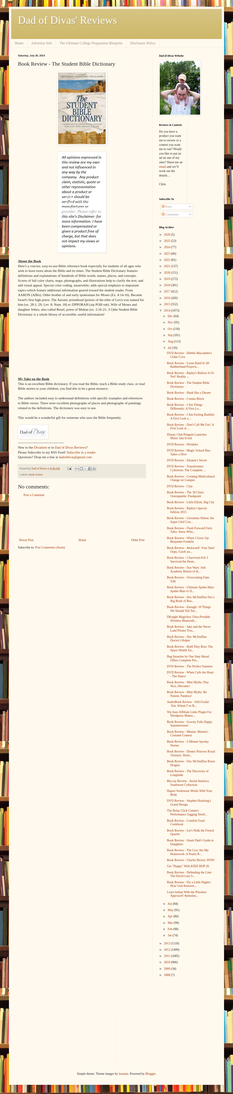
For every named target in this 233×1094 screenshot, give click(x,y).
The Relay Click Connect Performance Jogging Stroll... (187, 812)
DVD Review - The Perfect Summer (190, 666)
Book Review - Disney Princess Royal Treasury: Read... (191, 753)
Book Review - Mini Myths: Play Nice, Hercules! (188, 684)
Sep (170, 335)
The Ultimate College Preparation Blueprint (91, 43)
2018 (167, 285)
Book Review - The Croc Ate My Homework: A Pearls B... (188, 852)
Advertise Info (41, 43)
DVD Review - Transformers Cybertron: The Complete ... (186, 468)
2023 (167, 253)
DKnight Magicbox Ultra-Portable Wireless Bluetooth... (188, 618)
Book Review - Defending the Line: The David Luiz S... (189, 874)
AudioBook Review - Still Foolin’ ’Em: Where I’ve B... (188, 703)
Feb (170, 929)
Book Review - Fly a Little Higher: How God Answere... (189, 884)
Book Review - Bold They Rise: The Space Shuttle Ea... (190, 648)
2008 (167, 975)
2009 (167, 968)
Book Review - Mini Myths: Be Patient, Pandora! (187, 694)
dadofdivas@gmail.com (75, 457)
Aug (171, 341)
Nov (171, 322)
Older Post (138, 540)
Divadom (40, 447)
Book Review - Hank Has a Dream (189, 392)
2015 (167, 304)
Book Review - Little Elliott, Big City (190, 502)
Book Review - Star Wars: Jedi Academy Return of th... (186, 569)
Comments (170, 214)
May (171, 910)
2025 (167, 241)
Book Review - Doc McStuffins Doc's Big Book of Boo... (191, 599)
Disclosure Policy (142, 43)
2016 (167, 298)
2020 (167, 272)
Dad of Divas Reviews (70, 447)
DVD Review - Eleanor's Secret (187, 460)
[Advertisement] (82, 518)
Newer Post (26, 540)
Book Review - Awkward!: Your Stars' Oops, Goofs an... (191, 549)
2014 (167, 310)
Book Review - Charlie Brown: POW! (191, 860)
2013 (167, 943)
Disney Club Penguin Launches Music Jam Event (187, 436)
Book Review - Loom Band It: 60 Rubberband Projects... (188, 365)
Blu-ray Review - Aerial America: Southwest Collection (188, 783)
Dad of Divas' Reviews (67, 20)
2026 (167, 234)
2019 (167, 279)
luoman (123, 1073)
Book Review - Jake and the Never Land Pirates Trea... (189, 628)
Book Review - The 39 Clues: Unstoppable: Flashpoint (185, 494)
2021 (167, 266)
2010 (167, 962)
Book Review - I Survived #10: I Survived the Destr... (187, 559)
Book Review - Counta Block (185, 398)
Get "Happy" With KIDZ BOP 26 (188, 866)
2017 (167, 291)
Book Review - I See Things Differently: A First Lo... (185, 406)
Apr (170, 916)
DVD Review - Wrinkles (182, 444)
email (162, 166)
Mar (171, 922)
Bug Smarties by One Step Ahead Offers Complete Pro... (188, 658)
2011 (167, 956)
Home (19, 43)
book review (36, 474)
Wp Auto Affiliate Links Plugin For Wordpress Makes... (189, 714)
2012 (167, 949)
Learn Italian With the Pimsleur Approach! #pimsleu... (186, 894)
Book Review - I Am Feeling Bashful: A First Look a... (191, 416)
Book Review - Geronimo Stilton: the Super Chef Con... (190, 520)
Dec (170, 316)
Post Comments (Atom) (50, 547)
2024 (167, 247)
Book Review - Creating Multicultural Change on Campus (191, 478)
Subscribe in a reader (81, 452)
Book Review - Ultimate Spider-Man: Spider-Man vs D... (190, 589)
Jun (170, 903)
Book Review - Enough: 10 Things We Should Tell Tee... (189, 609)
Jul (170, 348)
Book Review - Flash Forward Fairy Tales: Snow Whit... (189, 530)
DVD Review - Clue (180, 486)
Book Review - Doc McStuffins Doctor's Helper (187, 638)
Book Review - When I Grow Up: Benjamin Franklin (188, 540)
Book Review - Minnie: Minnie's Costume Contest (187, 733)
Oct (170, 329)
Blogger (150, 1073)
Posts (167, 206)
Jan (170, 935)
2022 (167, 260)
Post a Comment (34, 495)
